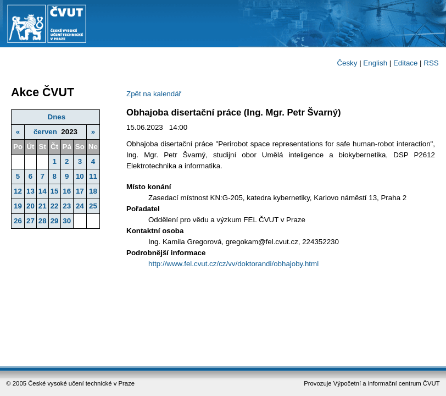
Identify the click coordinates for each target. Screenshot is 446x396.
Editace (405, 63)
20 (30, 206)
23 (67, 206)
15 (55, 191)
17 (80, 191)
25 (93, 206)
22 (55, 206)
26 (18, 221)
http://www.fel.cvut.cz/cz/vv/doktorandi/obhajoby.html (233, 264)
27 (30, 221)
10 (80, 176)
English (375, 63)
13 (30, 191)
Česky (347, 63)
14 (42, 191)
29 (55, 221)
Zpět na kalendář (153, 94)
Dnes (57, 117)
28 (42, 221)
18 (93, 191)
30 (67, 221)
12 (18, 191)
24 (80, 206)
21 (42, 206)
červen (45, 132)
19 (18, 206)
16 (67, 191)
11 (93, 176)
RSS (430, 63)
